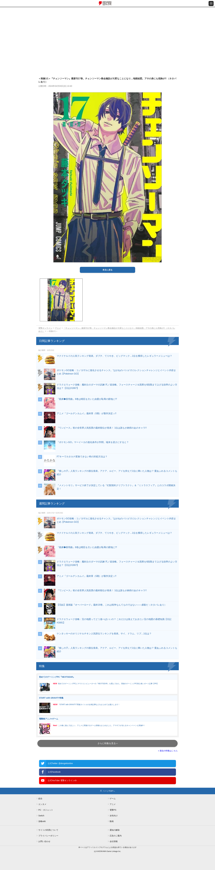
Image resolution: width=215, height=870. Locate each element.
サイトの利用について (48, 830)
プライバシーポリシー (48, 836)
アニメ (58, 328)
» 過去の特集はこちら (168, 751)
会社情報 (114, 841)
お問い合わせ (44, 841)
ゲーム (113, 798)
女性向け (114, 815)
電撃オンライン (45, 328)
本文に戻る (107, 270)
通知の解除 (115, 830)
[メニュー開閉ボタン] (211, 3)
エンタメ (42, 804)
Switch (41, 815)
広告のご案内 (116, 836)
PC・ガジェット (45, 810)
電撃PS (113, 810)
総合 (40, 798)
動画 (112, 821)
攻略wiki (42, 821)
